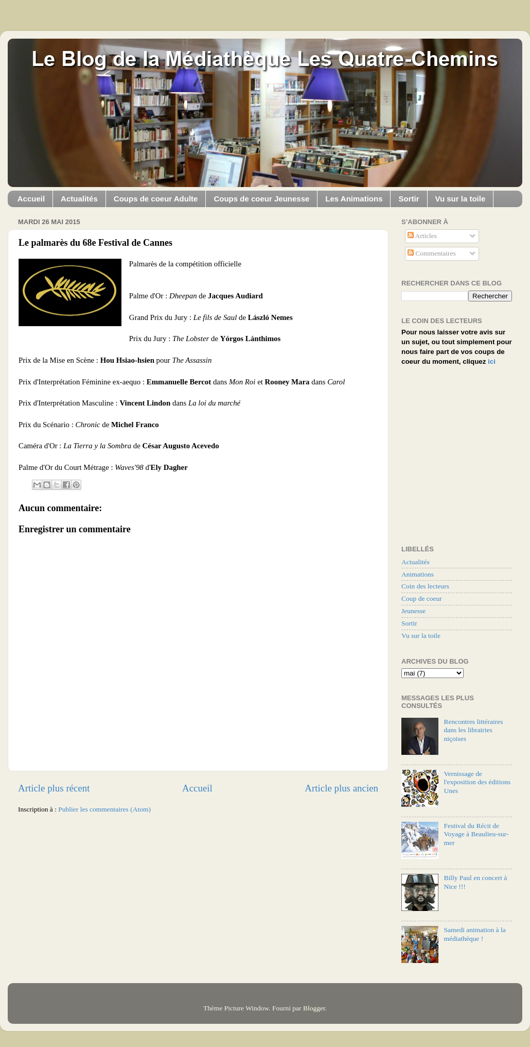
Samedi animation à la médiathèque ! (474, 934)
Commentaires (432, 253)
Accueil (31, 198)
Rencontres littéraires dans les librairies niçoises (473, 730)
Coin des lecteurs (425, 586)
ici (492, 361)
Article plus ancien (341, 788)
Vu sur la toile (460, 198)
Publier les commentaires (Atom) (104, 809)
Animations (417, 574)
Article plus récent (54, 788)
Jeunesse (413, 611)
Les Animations (353, 198)
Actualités (79, 198)
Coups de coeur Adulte (156, 198)
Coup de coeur (421, 598)
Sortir (408, 198)
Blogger (314, 1008)
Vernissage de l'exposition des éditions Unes (477, 782)
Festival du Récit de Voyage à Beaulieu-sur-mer (476, 834)
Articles (422, 236)
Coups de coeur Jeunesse (261, 198)
